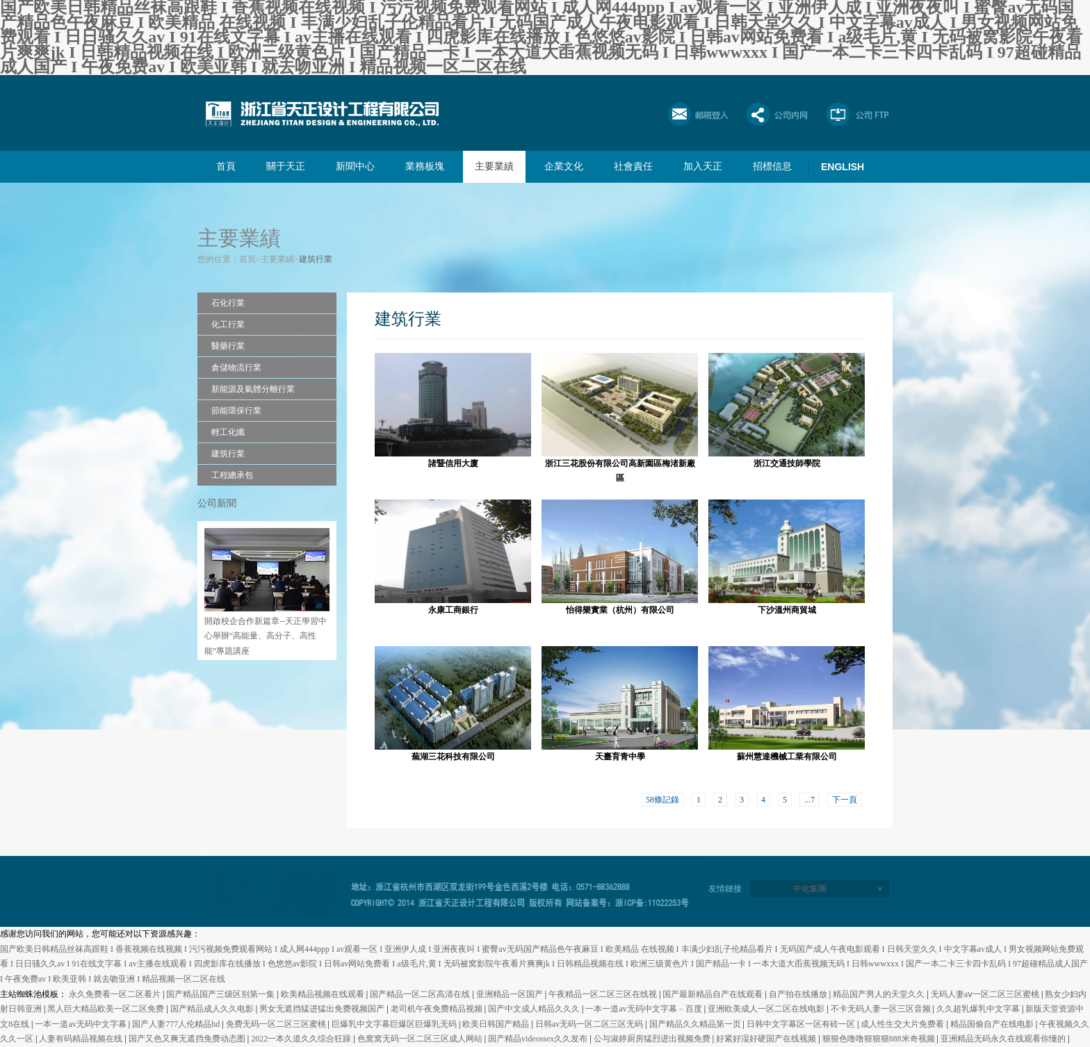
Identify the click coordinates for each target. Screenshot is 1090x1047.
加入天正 (702, 166)
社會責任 (633, 166)
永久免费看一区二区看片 (116, 994)
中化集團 (810, 888)
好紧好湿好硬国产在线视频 (767, 1039)
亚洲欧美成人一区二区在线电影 (767, 1009)
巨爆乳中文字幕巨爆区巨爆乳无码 (395, 1024)
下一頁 (844, 800)
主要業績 (494, 166)
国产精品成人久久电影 (213, 1009)
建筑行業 (315, 259)
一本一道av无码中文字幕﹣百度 (644, 1009)
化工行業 (228, 324)
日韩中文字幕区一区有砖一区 (802, 1024)
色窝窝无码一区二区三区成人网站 (421, 1039)
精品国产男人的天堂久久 (880, 994)
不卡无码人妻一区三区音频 (882, 1009)
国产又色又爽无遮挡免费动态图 (188, 1039)
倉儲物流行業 (236, 367)
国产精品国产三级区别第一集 (221, 994)
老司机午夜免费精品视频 (438, 1009)
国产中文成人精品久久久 (535, 1009)
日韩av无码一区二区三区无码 (590, 1024)
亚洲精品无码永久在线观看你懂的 (1004, 1039)
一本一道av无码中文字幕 (81, 1024)
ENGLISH (842, 166)
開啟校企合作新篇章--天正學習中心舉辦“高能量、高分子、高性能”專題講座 (265, 636)
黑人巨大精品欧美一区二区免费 (106, 1009)
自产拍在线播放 (799, 994)
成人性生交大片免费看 (903, 1024)
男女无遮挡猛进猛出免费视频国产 (323, 1009)
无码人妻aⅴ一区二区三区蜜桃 (986, 994)
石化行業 (228, 303)
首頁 (226, 166)
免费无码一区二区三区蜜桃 (277, 1024)
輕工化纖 (228, 432)
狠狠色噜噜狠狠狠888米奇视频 (879, 1039)
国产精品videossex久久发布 (538, 1039)
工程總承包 (232, 475)
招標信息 (772, 166)
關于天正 (285, 166)
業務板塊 (424, 166)
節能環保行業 (236, 410)
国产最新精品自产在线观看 (713, 994)
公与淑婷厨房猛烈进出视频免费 (653, 1039)
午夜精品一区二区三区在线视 (603, 994)
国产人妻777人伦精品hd (177, 1024)
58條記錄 (662, 800)
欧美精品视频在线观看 (323, 994)
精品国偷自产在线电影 (993, 1024)
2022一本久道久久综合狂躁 (302, 1039)
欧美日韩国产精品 (496, 1024)
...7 (809, 800)
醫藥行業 (228, 346)
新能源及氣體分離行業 (253, 389)
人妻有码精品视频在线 (81, 1039)
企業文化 (563, 166)
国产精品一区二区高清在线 (421, 994)
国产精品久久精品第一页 (696, 1024)
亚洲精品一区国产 (510, 994)
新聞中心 (355, 166)
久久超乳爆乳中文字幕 (979, 1009)
